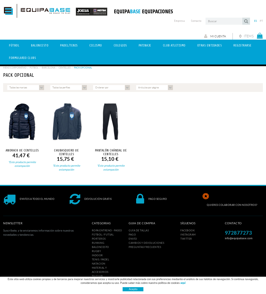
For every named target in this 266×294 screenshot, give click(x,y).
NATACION (98, 263)
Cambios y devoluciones (146, 243)
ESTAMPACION (101, 280)
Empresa (179, 21)
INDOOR (97, 255)
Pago (132, 234)
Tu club (97, 276)
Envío (133, 238)
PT (261, 21)
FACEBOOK (187, 230)
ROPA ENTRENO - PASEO (107, 230)
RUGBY (96, 251)
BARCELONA (48, 67)
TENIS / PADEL (100, 259)
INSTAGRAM (188, 234)
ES (255, 21)
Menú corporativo (14, 67)
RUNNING (98, 243)
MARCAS (97, 284)
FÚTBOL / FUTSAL (103, 234)
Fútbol (34, 67)
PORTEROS (99, 238)
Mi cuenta (215, 36)
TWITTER (186, 238)
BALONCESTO (100, 247)
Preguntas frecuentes (145, 247)
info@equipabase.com (239, 238)
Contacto (196, 21)
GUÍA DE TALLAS (139, 230)
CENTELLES (65, 67)
